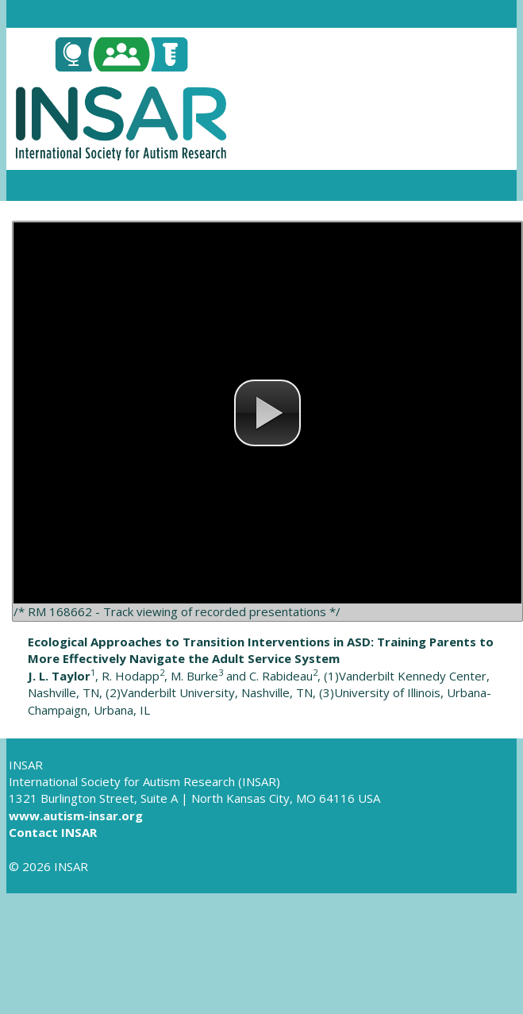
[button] (267, 413)
